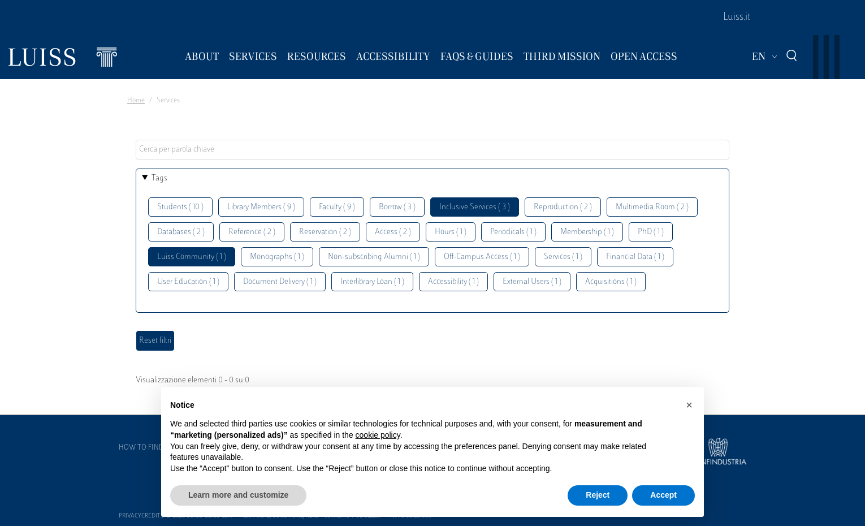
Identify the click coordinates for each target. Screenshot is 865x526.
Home (136, 100)
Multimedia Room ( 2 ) (652, 207)
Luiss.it (736, 17)
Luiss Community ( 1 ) (191, 257)
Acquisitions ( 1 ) (611, 282)
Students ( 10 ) (180, 207)
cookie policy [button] (378, 434)
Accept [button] (663, 494)
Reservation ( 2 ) (325, 232)
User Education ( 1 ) (188, 282)
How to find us (146, 448)
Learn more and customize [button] (238, 494)
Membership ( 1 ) (587, 232)
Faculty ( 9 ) (337, 207)
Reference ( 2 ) (251, 232)
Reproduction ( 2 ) (563, 207)
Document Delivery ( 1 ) (280, 282)
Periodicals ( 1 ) (513, 232)
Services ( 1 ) (563, 257)
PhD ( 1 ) (651, 232)
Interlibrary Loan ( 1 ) (372, 282)
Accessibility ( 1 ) (453, 282)
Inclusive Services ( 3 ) (474, 207)
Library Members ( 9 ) (261, 207)
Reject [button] (597, 494)
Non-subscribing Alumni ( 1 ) (374, 257)
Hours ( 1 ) (450, 232)
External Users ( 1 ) (532, 282)
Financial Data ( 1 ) (635, 257)
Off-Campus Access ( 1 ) (482, 257)
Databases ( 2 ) (181, 232)
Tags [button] (159, 178)
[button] (689, 405)
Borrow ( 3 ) (397, 207)
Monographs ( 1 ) (277, 257)
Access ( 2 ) (393, 232)
